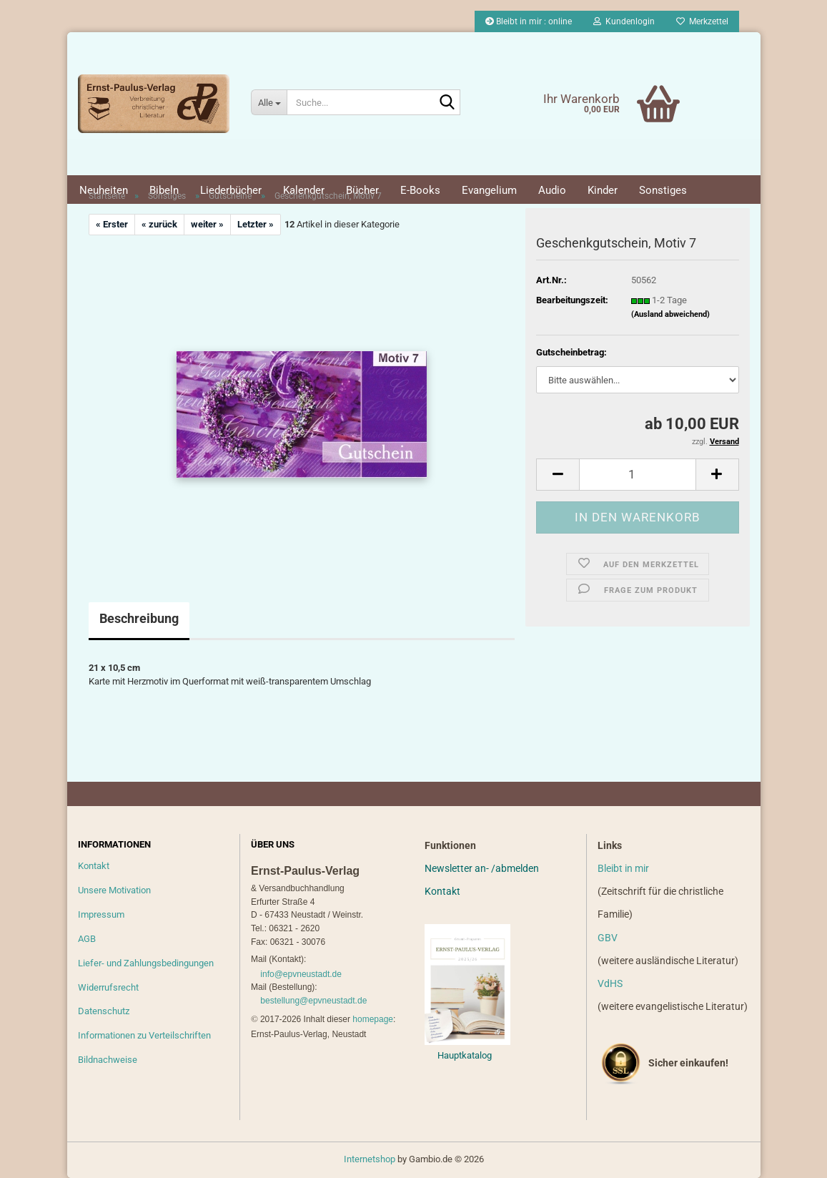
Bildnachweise (107, 1059)
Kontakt (93, 865)
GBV (608, 937)
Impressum (101, 914)
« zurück (159, 224)
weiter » (207, 224)
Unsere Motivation (114, 890)
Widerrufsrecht (108, 987)
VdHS (610, 983)
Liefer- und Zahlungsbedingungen (146, 963)
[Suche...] (269, 102)
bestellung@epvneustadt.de (313, 1001)
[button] (557, 474)
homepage (372, 1019)
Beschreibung (139, 618)
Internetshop (369, 1159)
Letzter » (255, 224)
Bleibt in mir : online (528, 21)
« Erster (112, 224)
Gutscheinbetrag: (571, 352)
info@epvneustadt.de (301, 974)
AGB (87, 938)
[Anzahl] (637, 474)
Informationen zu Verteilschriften (144, 1035)
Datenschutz (103, 1011)
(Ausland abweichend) (670, 314)
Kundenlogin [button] (624, 21)
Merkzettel (702, 21)
